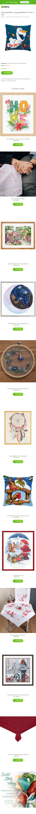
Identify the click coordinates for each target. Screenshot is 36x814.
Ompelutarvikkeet (11, 63)
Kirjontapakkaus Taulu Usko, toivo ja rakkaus (18, 139)
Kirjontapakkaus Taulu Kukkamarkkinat (18, 264)
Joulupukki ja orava (18, 575)
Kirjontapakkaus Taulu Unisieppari (18, 456)
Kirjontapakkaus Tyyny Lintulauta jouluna (18, 515)
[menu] (34, 7)
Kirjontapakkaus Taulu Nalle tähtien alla (18, 323)
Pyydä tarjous (24, 2)
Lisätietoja (7, 72)
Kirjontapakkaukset (21, 63)
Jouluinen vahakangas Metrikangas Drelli (18, 754)
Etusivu (2, 16)
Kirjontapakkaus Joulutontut (18, 635)
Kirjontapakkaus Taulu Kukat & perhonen (18, 388)
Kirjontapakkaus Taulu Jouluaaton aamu (18, 695)
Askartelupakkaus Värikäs (18, 198)
